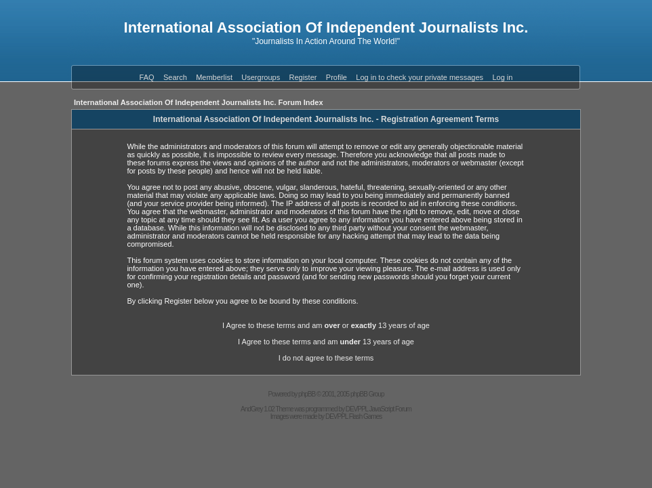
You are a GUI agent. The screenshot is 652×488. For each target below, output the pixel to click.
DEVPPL (357, 409)
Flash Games (365, 416)
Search (175, 77)
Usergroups (260, 77)
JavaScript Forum (390, 409)
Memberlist (214, 77)
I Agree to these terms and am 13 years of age (326, 342)
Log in (502, 77)
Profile (336, 77)
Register (303, 77)
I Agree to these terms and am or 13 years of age (326, 325)
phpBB (306, 394)
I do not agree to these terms (326, 358)
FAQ (147, 77)
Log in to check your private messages (419, 77)
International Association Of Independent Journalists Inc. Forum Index (198, 102)
